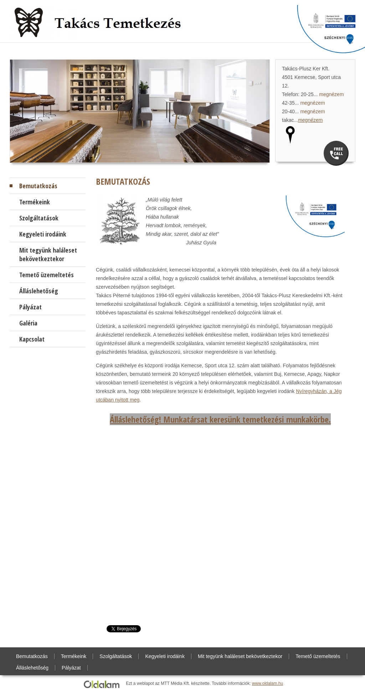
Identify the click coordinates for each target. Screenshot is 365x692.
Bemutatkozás (38, 185)
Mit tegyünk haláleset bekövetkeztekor (48, 254)
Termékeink (34, 202)
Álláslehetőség (38, 291)
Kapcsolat (32, 339)
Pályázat (30, 307)
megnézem (331, 94)
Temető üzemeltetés (46, 274)
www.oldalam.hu (267, 683)
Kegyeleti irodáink (42, 234)
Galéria (28, 323)
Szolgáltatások (38, 218)
